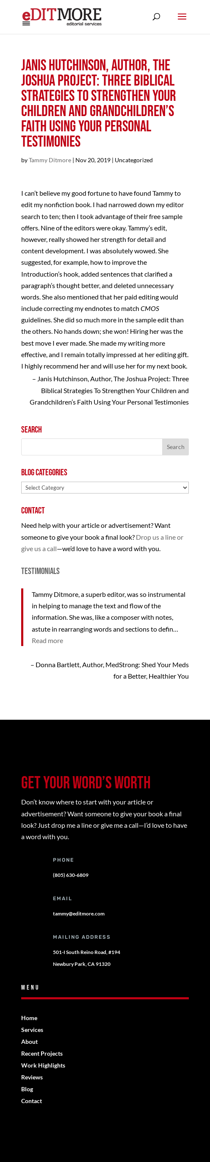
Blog (27, 1089)
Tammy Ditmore (50, 160)
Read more (47, 640)
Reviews (32, 1077)
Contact (31, 1100)
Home (29, 1017)
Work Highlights (43, 1065)
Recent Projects (42, 1053)
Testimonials (40, 571)
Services (32, 1029)
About (29, 1041)
